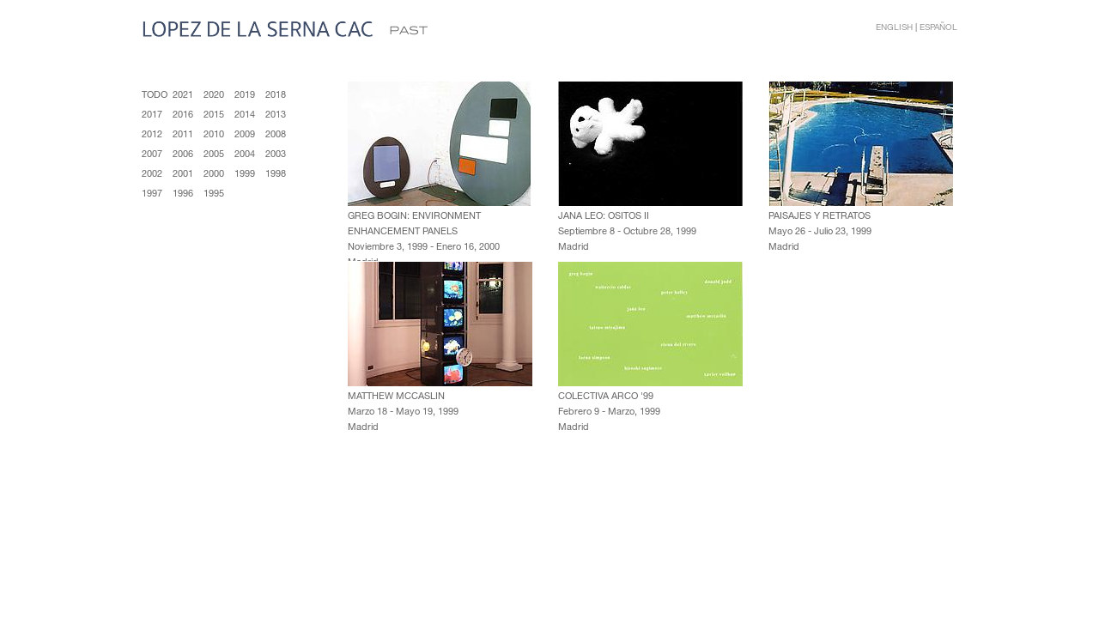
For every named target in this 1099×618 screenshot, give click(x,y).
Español (938, 26)
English (894, 26)
